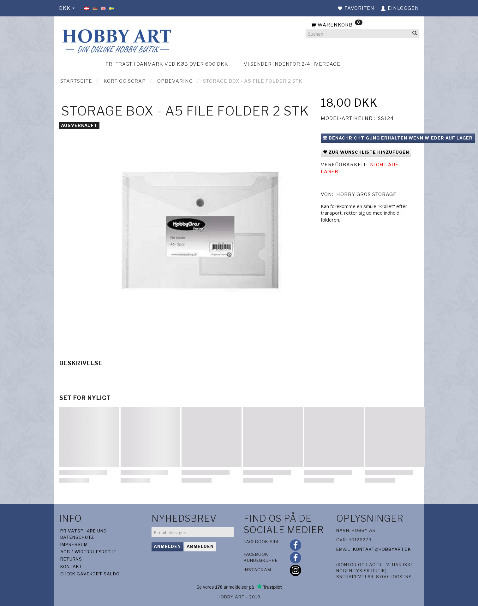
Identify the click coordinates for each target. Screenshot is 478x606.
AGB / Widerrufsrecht (88, 551)
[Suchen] (414, 34)
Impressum (74, 544)
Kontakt (71, 566)
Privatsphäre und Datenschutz (83, 533)
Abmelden (200, 546)
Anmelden (167, 546)
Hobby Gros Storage (366, 194)
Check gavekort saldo (90, 573)
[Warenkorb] (362, 25)
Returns (71, 558)
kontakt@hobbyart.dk (382, 549)
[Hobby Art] (116, 40)
